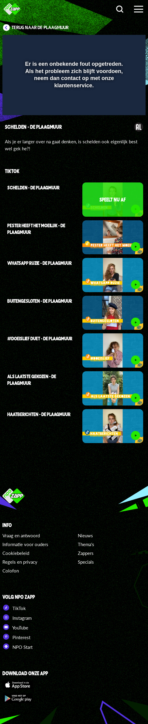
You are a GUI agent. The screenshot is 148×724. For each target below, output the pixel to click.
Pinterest (16, 636)
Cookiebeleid (15, 553)
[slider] (73, 107)
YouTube (15, 627)
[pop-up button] (113, 43)
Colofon (10, 570)
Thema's (86, 544)
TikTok (14, 607)
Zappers (86, 553)
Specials (86, 562)
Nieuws (85, 535)
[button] (125, 43)
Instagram (17, 617)
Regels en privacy (19, 562)
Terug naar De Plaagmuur (40, 27)
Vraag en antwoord (21, 535)
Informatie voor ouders (25, 544)
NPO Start (17, 646)
